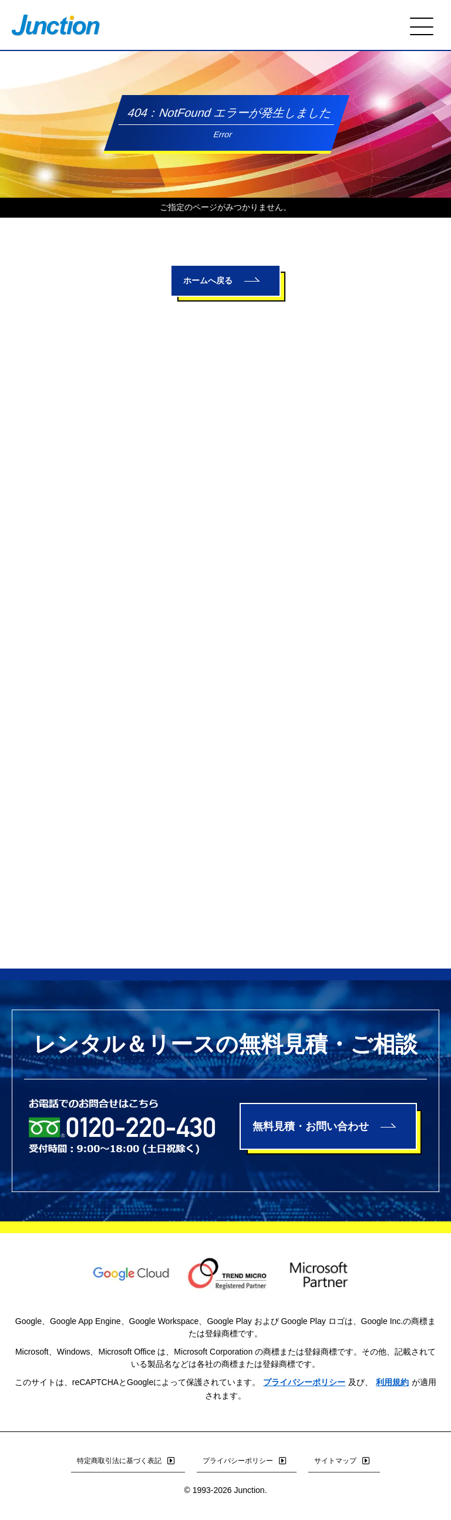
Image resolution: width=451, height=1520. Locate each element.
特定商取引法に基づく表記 (128, 1461)
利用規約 (392, 1382)
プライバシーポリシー (304, 1382)
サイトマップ (344, 1461)
